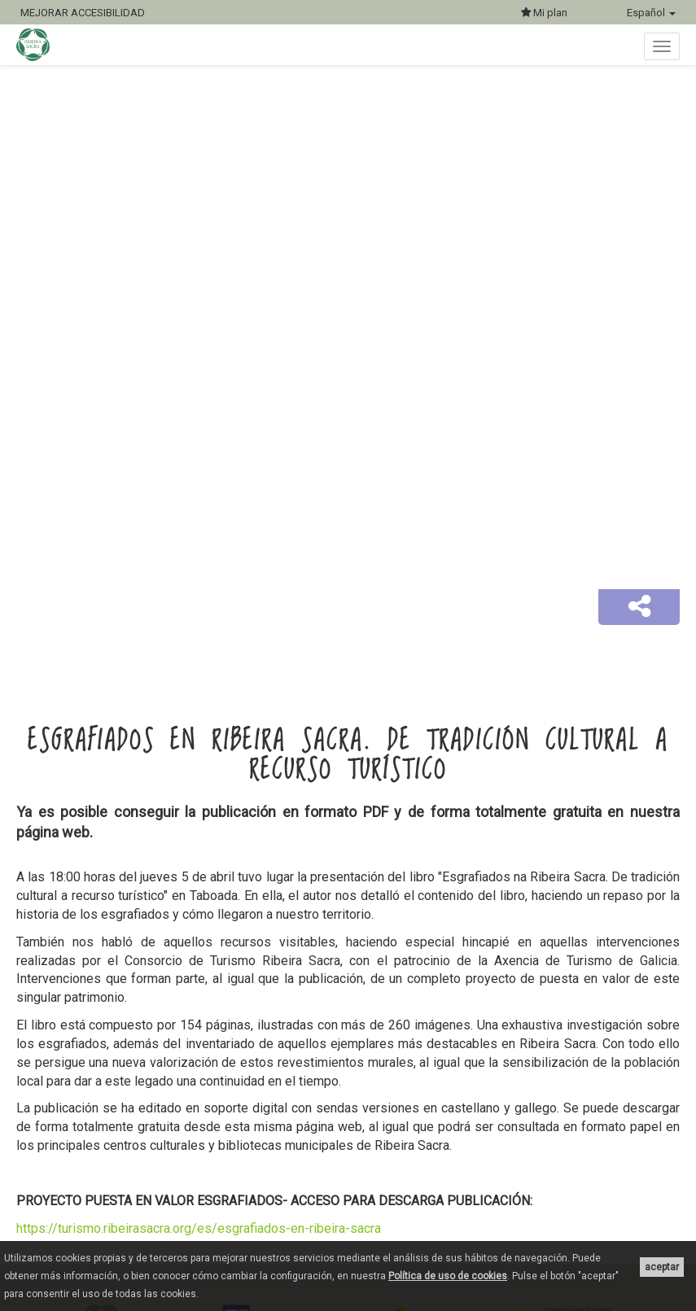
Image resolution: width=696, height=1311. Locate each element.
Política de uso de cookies (447, 1276)
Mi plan (544, 13)
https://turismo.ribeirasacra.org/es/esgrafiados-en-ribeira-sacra (198, 1228)
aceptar (662, 1267)
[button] (639, 607)
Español (651, 13)
